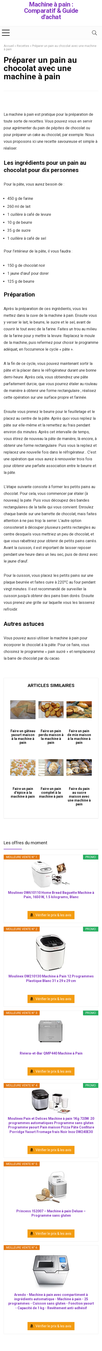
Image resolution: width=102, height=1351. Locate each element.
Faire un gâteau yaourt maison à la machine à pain (22, 736)
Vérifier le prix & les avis (53, 915)
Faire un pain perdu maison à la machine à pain (51, 736)
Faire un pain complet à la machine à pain (51, 792)
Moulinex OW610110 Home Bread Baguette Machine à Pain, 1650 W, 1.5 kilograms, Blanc (51, 895)
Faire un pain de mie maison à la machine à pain (79, 736)
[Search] (94, 32)
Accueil (9, 46)
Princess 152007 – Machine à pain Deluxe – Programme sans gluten (51, 1213)
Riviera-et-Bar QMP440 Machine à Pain (51, 1053)
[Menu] (6, 32)
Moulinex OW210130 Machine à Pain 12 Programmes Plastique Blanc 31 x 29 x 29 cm (51, 978)
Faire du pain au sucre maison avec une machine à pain (79, 796)
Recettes (23, 46)
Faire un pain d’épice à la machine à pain (23, 792)
